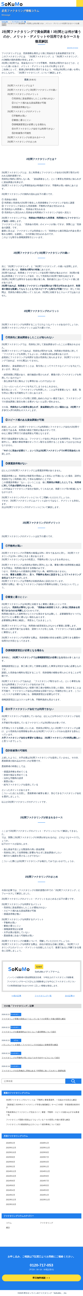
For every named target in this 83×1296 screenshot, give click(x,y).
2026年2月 (10, 1143)
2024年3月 (44, 1190)
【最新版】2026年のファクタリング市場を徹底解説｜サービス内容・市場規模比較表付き (43, 1105)
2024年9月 (44, 1176)
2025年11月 (45, 1148)
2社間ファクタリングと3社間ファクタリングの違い (32, 90)
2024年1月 (44, 1195)
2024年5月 (44, 1185)
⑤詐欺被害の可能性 (21, 133)
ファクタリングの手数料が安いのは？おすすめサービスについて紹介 (31, 1058)
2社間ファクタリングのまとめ (22, 142)
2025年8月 (10, 1157)
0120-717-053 (41, 1265)
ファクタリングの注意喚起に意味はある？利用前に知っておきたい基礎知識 (34, 1071)
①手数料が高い (19, 116)
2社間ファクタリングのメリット (23, 94)
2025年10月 (11, 1152)
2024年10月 (11, 1176)
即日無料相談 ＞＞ (41, 1278)
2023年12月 (11, 1200)
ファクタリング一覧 (18, 22)
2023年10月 (11, 1204)
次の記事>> (70, 996)
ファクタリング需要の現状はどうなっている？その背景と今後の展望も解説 (34, 1019)
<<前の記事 (16, 996)
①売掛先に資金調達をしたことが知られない (33, 98)
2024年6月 (10, 1185)
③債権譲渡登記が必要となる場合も (29, 124)
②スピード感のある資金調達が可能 (29, 103)
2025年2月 (10, 1166)
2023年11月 (45, 1200)
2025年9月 (44, 1152)
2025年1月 (44, 1166)
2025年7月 (44, 1157)
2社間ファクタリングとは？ (20, 85)
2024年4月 (10, 1190)
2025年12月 (11, 1148)
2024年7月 (44, 1181)
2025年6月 (10, 1162)
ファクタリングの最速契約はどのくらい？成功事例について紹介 (29, 1032)
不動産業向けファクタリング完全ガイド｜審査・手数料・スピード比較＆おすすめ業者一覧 (42, 1113)
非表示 (32, 80)
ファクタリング (46, 1223)
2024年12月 (11, 1171)
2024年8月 (10, 1181)
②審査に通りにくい (21, 120)
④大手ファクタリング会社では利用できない (33, 129)
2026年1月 (44, 1143)
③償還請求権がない (21, 107)
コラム (9, 1223)
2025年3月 (44, 1162)
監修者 (39, 967)
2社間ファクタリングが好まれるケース (26, 137)
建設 (8, 1227)
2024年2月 (10, 1195)
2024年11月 (45, 1171)
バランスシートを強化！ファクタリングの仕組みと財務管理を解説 (30, 1045)
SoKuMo (5, 22)
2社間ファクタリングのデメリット (24, 111)
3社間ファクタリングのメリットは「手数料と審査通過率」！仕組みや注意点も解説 (41, 1100)
